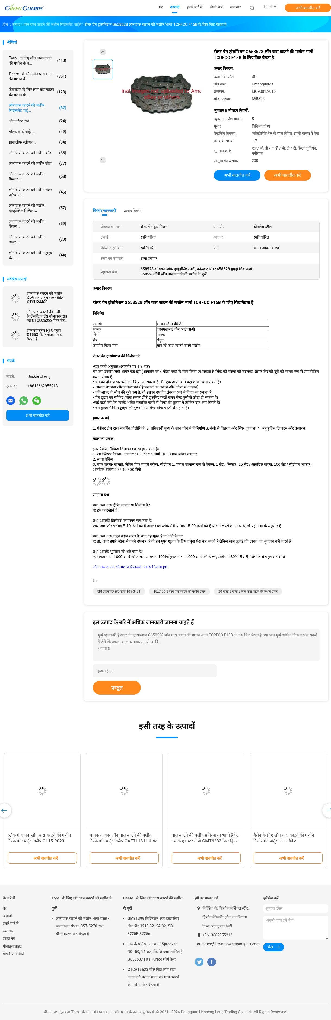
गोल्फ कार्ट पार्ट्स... (37, 131)
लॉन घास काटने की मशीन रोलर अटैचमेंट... (37, 192)
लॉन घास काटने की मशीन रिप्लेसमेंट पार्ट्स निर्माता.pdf (130, 567)
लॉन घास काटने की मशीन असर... (37, 239)
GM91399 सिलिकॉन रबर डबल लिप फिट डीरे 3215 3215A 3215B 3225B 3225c (153, 926)
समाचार (8, 931)
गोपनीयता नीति (13, 954)
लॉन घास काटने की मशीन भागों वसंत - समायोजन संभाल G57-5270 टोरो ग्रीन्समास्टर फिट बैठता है (82, 926)
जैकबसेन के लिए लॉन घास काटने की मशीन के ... (37, 92)
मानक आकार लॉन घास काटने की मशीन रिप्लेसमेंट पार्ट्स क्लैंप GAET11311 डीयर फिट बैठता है (123, 841)
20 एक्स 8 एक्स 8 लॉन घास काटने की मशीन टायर (248, 591)
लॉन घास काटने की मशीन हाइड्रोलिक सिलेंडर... (37, 208)
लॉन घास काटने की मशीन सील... (37, 163)
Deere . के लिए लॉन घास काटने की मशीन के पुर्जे (152, 903)
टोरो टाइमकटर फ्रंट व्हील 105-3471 (119, 591)
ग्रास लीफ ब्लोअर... (37, 142)
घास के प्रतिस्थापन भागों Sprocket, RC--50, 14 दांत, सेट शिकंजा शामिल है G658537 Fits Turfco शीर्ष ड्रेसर (155, 951)
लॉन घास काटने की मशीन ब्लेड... (37, 153)
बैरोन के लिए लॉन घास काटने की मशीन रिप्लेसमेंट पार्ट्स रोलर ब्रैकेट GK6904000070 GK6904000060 (284, 841)
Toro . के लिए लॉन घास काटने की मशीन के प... (37, 60)
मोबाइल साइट (12, 946)
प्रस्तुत (116, 688)
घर (5, 908)
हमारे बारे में (10, 923)
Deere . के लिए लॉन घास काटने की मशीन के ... (37, 76)
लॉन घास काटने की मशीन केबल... (37, 224)
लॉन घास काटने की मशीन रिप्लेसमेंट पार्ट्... (37, 108)
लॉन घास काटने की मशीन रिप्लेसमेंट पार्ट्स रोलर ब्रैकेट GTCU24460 (45, 297)
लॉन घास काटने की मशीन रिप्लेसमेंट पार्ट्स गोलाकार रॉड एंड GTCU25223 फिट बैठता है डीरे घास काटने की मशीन (47, 316)
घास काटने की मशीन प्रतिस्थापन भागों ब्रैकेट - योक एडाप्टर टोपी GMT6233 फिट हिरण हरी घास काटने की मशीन (205, 841)
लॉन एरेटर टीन (37, 121)
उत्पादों (7, 916)
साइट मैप (9, 938)
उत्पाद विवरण (133, 210)
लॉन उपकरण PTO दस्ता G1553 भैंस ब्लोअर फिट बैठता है (44, 334)
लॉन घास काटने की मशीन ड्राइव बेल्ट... (37, 255)
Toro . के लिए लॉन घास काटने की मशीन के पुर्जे (82, 903)
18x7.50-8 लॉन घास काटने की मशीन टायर (179, 591)
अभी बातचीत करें (308, 8)
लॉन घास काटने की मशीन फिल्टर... (37, 176)
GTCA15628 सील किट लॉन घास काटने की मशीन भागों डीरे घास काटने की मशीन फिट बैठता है (153, 977)
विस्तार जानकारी (104, 210)
